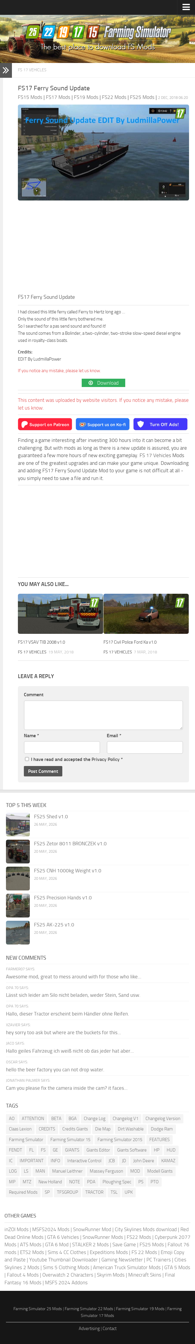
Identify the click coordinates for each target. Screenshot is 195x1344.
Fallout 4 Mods (23, 1275)
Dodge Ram (162, 1129)
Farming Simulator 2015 (120, 1139)
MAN (40, 1171)
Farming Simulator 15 (70, 1139)
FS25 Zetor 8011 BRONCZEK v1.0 (70, 843)
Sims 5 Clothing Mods (66, 1267)
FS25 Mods (152, 1244)
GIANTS (72, 1150)
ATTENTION (33, 1118)
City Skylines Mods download (146, 1229)
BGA (73, 1118)
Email (114, 735)
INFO (55, 1160)
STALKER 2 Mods (90, 1244)
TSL (114, 1192)
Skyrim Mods (111, 1275)
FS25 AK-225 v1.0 (54, 925)
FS (43, 1150)
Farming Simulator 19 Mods (140, 1308)
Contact (110, 1328)
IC (11, 1160)
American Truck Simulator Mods (127, 1267)
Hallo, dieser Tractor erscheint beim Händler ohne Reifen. (67, 1014)
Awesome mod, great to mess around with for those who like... (73, 977)
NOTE (74, 1182)
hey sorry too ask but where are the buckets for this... (63, 1032)
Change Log (95, 1118)
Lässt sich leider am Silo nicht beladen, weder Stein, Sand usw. (73, 995)
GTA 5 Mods (177, 1267)
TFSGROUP (67, 1192)
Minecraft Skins (144, 1275)
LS (26, 1171)
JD (124, 1160)
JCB (112, 1160)
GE (55, 1150)
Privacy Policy (106, 759)
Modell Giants (160, 1171)
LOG (13, 1171)
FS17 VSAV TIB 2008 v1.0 (41, 642)
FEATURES (159, 1139)
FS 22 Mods (144, 1252)
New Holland (50, 1182)
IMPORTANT (32, 1160)
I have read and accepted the (74, 759)
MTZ (27, 1182)
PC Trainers (158, 1260)
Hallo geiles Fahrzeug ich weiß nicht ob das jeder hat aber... (70, 1051)
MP (12, 1182)
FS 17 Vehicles (32, 69)
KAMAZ (168, 1160)
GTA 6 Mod (57, 1244)
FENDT (15, 1150)
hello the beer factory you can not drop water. (55, 1070)
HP (157, 1150)
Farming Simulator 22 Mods (89, 1308)
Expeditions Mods (109, 1252)
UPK (129, 1192)
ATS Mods (30, 1244)
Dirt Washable (131, 1129)
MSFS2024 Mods (50, 1229)
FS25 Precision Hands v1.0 (63, 898)
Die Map (103, 1129)
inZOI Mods (16, 1229)
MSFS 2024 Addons (66, 1282)
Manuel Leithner (67, 1171)
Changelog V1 (125, 1118)
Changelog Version (163, 1118)
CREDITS (47, 1129)
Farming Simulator (26, 1139)
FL (31, 1150)
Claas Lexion (20, 1129)
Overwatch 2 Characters (67, 1275)
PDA (91, 1182)
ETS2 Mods (32, 1252)
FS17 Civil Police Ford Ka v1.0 (130, 642)
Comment (34, 694)
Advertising (89, 1328)
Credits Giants (75, 1129)
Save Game (124, 1244)
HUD (171, 1150)
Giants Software (132, 1150)
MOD (135, 1171)
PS (140, 1182)
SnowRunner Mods (103, 1237)
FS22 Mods (139, 1237)
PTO (155, 1182)
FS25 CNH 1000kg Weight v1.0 (67, 871)
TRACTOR (94, 1192)
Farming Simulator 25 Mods (37, 1308)
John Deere (143, 1160)
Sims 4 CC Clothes (67, 1252)
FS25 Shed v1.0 (51, 816)
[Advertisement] (103, 248)
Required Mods (23, 1192)
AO (12, 1118)
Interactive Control (84, 1160)
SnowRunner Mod (92, 1229)
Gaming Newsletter (122, 1260)
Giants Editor (98, 1150)
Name (31, 735)
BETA (56, 1118)
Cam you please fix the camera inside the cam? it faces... (67, 1088)
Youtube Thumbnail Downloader (63, 1260)
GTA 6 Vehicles (63, 1237)
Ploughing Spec (117, 1182)
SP (47, 1192)
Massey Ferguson (106, 1171)
